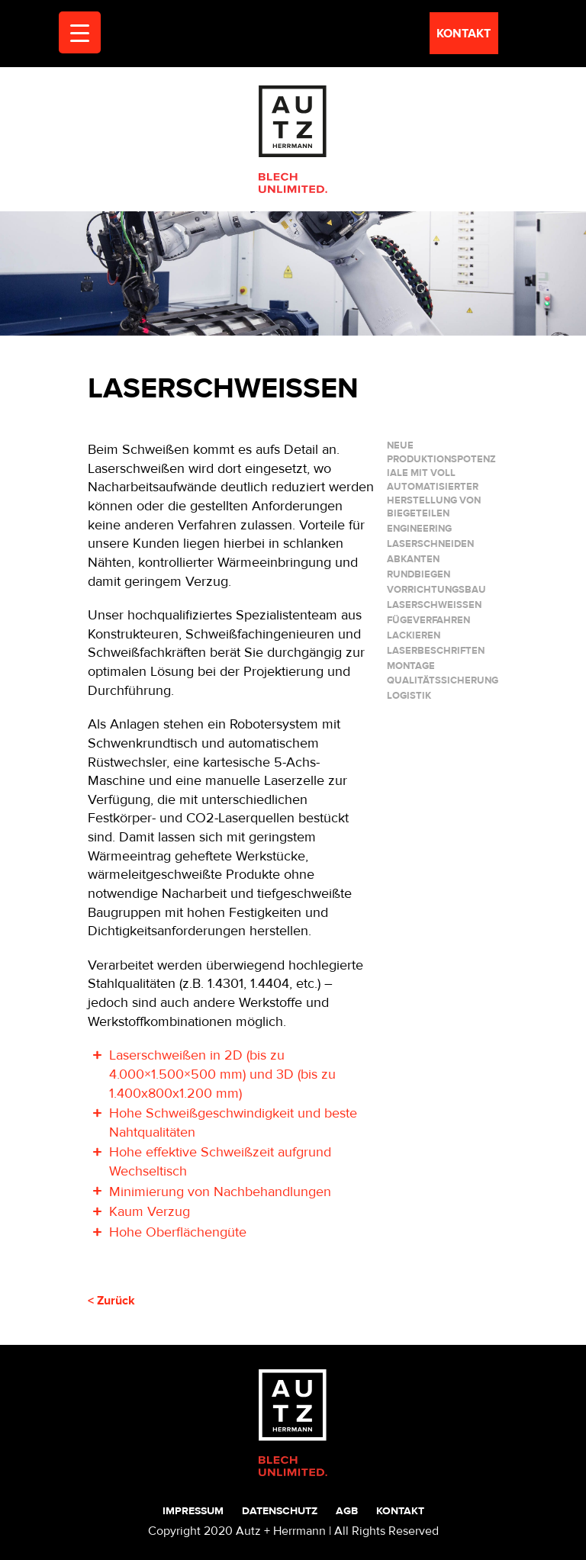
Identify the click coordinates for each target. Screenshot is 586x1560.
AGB (347, 1510)
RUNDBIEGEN (418, 574)
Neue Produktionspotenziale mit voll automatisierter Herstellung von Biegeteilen (441, 479)
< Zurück (111, 1300)
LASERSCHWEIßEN (434, 605)
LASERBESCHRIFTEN (436, 651)
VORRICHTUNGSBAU (436, 590)
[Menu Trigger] (80, 32)
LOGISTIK (409, 696)
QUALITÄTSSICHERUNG (442, 680)
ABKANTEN (413, 559)
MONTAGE (411, 666)
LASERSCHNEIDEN (430, 544)
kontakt (463, 33)
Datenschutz (279, 1510)
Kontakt (400, 1510)
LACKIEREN (413, 635)
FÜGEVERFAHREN (428, 620)
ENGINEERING (419, 529)
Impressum (193, 1510)
